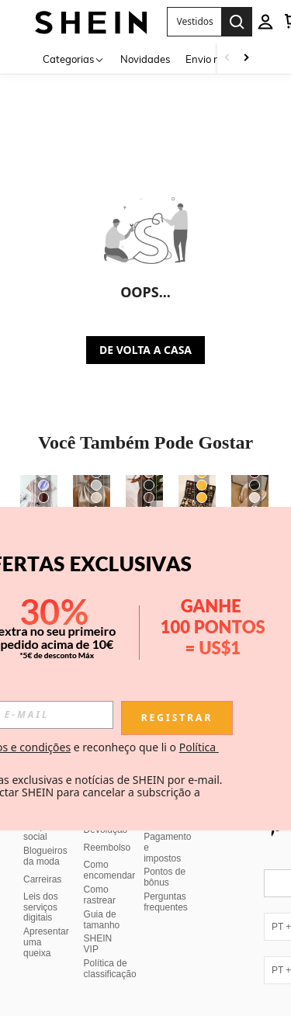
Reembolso (107, 847)
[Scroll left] (227, 58)
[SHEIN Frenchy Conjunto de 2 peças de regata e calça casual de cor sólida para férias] (144, 500)
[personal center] (265, 21)
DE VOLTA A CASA (145, 349)
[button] (194, 21)
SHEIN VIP (98, 944)
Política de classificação (110, 969)
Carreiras (42, 879)
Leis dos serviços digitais (40, 907)
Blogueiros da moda (45, 856)
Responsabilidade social (60, 831)
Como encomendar (110, 870)
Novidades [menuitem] (145, 59)
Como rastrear (100, 895)
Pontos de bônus (164, 877)
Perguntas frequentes (166, 902)
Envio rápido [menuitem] (214, 59)
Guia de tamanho (102, 920)
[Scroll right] (246, 58)
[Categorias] (74, 58)
